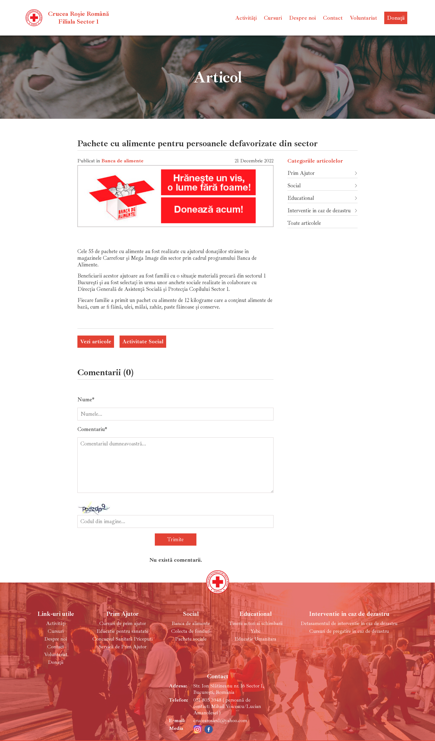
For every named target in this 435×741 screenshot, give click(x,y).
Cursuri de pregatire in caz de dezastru (349, 631)
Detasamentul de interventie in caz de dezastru (349, 623)
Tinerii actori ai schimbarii (255, 623)
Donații (395, 17)
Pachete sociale (191, 639)
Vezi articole (95, 341)
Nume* (85, 399)
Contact (333, 17)
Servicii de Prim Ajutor (122, 647)
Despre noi (302, 17)
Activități (246, 17)
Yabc (256, 631)
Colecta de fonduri (190, 631)
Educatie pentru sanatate (122, 631)
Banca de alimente (122, 161)
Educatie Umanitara (255, 639)
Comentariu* (92, 429)
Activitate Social (142, 341)
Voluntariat (363, 17)
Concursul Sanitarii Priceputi (122, 639)
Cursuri (273, 17)
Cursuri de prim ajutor (122, 623)
